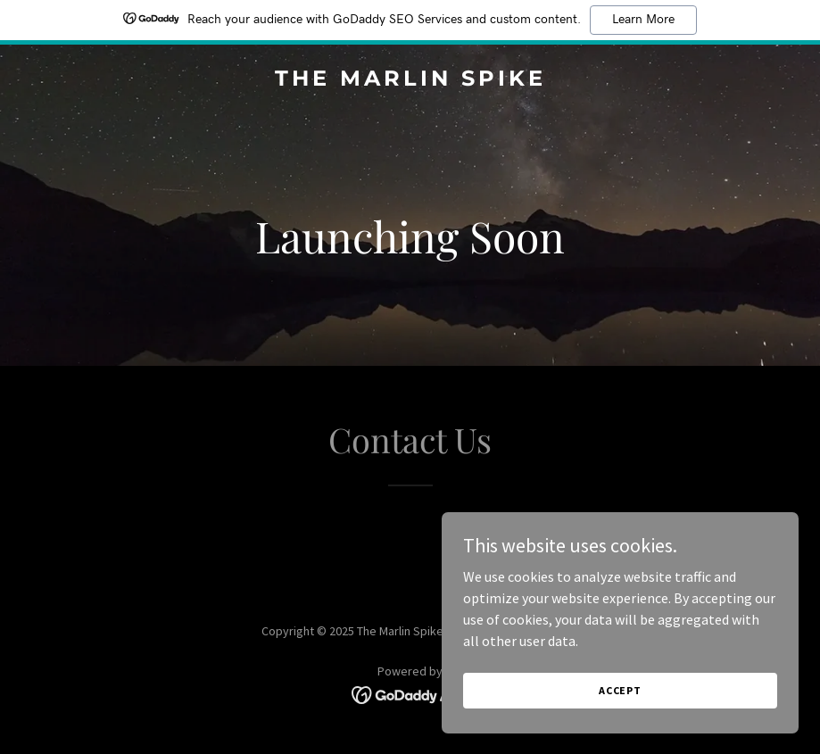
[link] (410, 80)
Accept (620, 690)
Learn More (643, 19)
